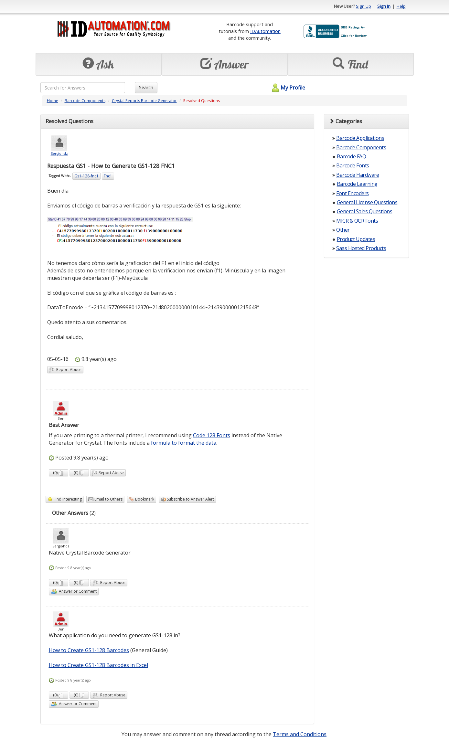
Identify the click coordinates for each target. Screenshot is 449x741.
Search (146, 87)
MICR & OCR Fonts (357, 220)
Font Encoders (352, 193)
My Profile (287, 87)
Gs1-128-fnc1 (86, 176)
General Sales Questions (364, 211)
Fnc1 (108, 176)
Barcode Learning (357, 183)
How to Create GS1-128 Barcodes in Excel (98, 665)
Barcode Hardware (357, 174)
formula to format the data (183, 442)
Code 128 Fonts (211, 435)
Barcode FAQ (351, 156)
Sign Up (363, 6)
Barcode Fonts (352, 165)
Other (343, 229)
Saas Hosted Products (361, 248)
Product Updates (356, 239)
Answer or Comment (74, 591)
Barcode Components (85, 100)
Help (401, 6)
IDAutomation (265, 31)
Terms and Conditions (299, 734)
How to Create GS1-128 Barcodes (89, 650)
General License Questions (367, 202)
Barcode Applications (360, 138)
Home (52, 100)
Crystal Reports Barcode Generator (144, 100)
